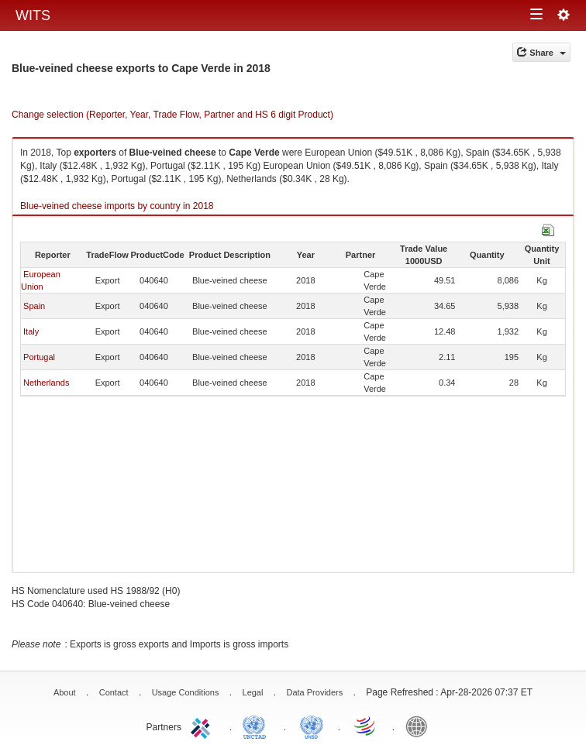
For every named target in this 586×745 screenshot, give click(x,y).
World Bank (420, 725)
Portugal (39, 357)
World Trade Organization (365, 725)
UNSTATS (311, 725)
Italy (31, 331)
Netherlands (46, 382)
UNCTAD (257, 725)
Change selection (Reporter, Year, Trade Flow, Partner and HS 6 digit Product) (172, 114)
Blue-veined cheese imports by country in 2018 (116, 206)
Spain (34, 306)
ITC (203, 725)
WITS (33, 15)
